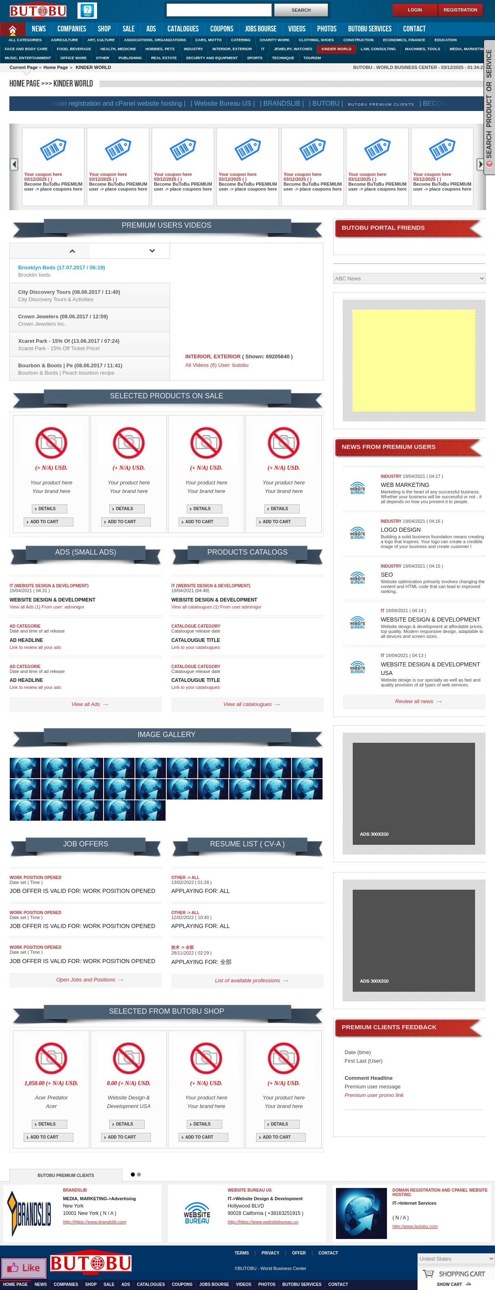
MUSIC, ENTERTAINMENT (28, 58)
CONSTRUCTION (358, 40)
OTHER (102, 58)
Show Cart (449, 1284)
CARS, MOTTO (208, 40)
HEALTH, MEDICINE (118, 49)
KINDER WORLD (336, 49)
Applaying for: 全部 (201, 962)
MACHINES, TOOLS (422, 49)
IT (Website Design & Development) (48, 586)
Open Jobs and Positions (85, 980)
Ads (151, 29)
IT (263, 49)
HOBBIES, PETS (160, 49)
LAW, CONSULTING (378, 49)
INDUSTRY (193, 49)
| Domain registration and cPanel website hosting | (117, 103)
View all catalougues (247, 704)
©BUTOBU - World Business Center (270, 1268)
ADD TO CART (44, 522)
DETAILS (46, 508)
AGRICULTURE (64, 40)
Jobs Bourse (260, 29)
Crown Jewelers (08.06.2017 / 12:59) (94, 320)
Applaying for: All (200, 891)
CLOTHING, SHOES (316, 40)
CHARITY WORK (274, 40)
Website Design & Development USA (430, 668)
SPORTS (255, 58)
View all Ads (85, 704)
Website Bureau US (250, 1190)
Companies (71, 29)
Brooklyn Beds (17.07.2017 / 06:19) (94, 271)
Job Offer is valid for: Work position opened (82, 891)
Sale (129, 29)
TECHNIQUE (283, 58)
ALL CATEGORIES (25, 40)
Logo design (401, 529)
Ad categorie (24, 626)
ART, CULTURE (101, 40)
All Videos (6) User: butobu (216, 365)
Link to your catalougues (195, 647)
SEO (387, 574)
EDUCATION (446, 40)
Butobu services (369, 29)
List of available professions (247, 980)
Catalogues (183, 29)
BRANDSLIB (75, 1190)
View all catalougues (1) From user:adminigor (216, 606)
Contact (414, 29)
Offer (299, 1253)
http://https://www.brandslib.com (94, 1221)
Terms (241, 1253)
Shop (104, 29)
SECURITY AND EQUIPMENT (212, 58)
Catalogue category (195, 626)
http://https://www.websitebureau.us (263, 1221)
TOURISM (312, 58)
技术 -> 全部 (182, 947)
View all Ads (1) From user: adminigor (46, 606)
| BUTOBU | (330, 103)
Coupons (221, 29)
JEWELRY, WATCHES (293, 49)
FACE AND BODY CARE (26, 49)
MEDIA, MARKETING (468, 49)
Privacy (270, 1253)
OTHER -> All (185, 877)
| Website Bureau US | (227, 103)
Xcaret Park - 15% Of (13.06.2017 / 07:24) (94, 344)
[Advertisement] (414, 361)
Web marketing (405, 485)
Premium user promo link (374, 1095)
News (39, 29)
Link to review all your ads (35, 647)
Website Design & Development (430, 619)
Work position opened (35, 877)
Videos (296, 29)
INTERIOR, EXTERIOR (232, 49)
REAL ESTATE (164, 58)
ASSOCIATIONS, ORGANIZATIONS (155, 40)
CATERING (241, 40)
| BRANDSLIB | (286, 103)
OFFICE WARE (73, 58)
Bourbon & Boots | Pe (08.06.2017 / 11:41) (94, 369)
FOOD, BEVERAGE (74, 49)
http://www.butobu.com (415, 1226)
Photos (326, 29)
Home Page (7, 28)
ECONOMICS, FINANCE (404, 40)
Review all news (414, 701)
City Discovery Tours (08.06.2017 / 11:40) (94, 295)
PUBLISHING (130, 58)
